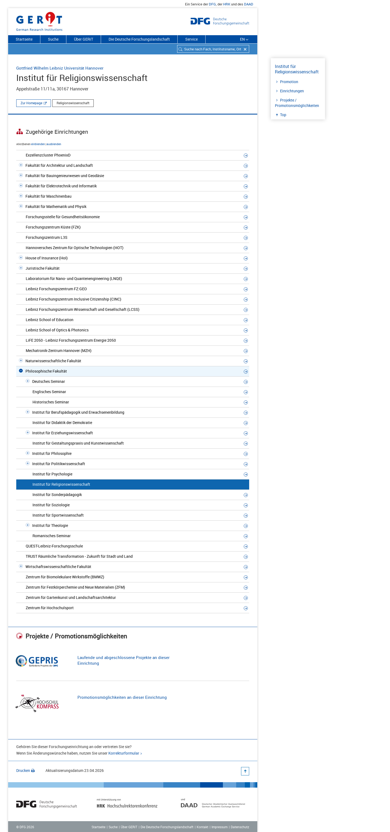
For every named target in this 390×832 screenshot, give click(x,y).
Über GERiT (83, 39)
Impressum (219, 827)
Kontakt (202, 827)
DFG (212, 4)
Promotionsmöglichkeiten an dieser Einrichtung (122, 697)
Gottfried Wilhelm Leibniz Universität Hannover (59, 68)
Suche (53, 39)
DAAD (248, 4)
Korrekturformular (123, 753)
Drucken (25, 770)
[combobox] (213, 49)
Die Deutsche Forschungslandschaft (139, 39)
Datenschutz (240, 827)
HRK (226, 4)
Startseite (24, 39)
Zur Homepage (31, 103)
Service (191, 39)
